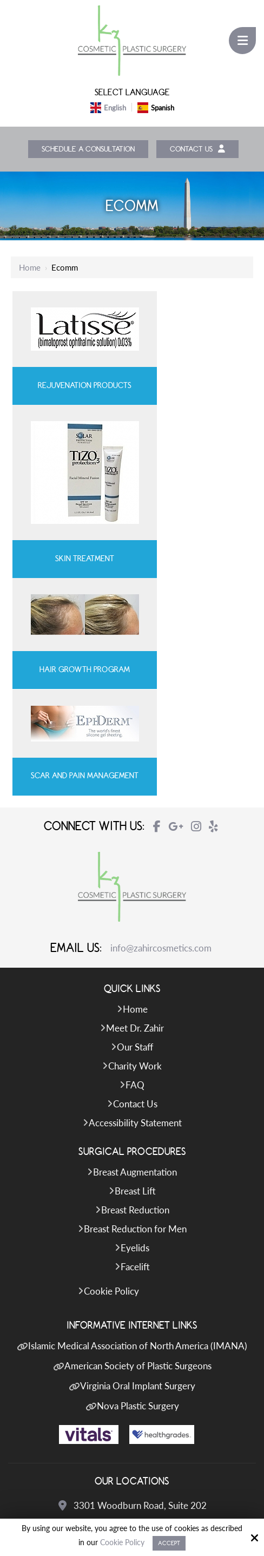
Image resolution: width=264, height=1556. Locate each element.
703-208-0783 (140, 1343)
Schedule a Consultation (86, 149)
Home (30, 268)
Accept (169, 1543)
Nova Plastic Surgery (138, 1205)
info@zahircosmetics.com (161, 746)
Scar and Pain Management (193, 560)
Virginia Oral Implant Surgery (137, 1185)
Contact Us (201, 150)
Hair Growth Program (71, 565)
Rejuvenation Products (71, 387)
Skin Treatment (192, 446)
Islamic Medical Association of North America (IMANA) (137, 1145)
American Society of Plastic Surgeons (138, 1165)
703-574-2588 (140, 1435)
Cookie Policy (122, 1542)
